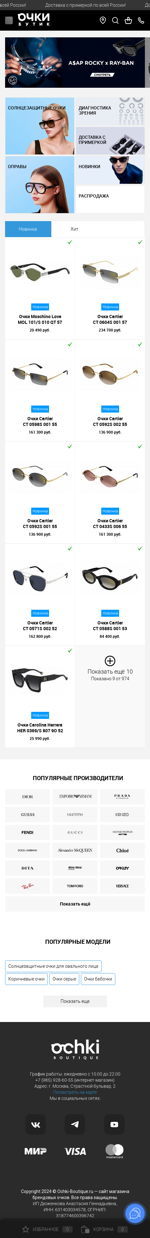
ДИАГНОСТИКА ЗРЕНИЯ (95, 110)
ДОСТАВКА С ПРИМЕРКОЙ (92, 140)
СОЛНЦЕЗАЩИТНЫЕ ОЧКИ (37, 107)
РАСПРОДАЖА (94, 195)
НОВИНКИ (89, 166)
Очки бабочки (98, 978)
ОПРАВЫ (17, 166)
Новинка (28, 229)
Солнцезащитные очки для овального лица (53, 966)
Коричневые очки (26, 978)
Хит (74, 229)
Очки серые (64, 978)
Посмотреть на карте (75, 1092)
